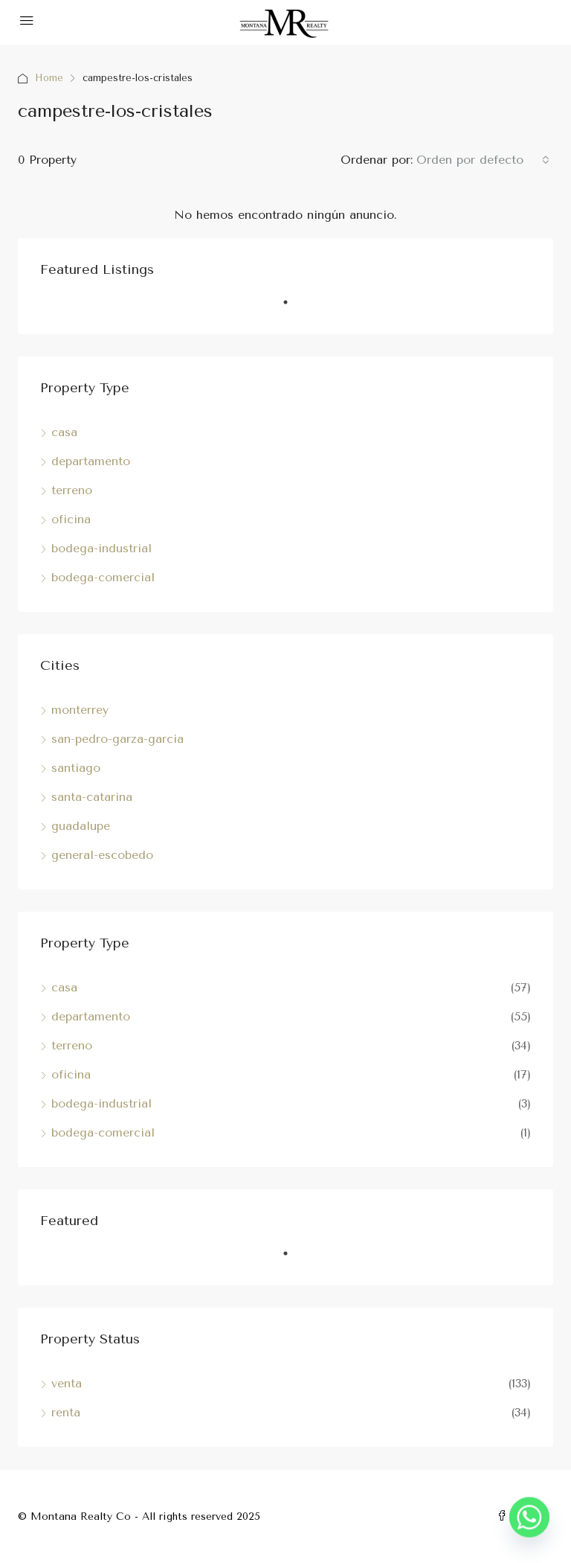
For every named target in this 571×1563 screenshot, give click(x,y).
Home (50, 77)
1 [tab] (293, 308)
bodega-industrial (101, 548)
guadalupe (80, 826)
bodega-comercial (103, 577)
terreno (71, 490)
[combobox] (483, 160)
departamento (90, 461)
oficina (71, 519)
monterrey (80, 710)
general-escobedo (102, 855)
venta (66, 1383)
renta (65, 1412)
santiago (75, 768)
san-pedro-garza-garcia (117, 739)
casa (64, 432)
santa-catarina (91, 797)
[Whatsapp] (529, 1524)
